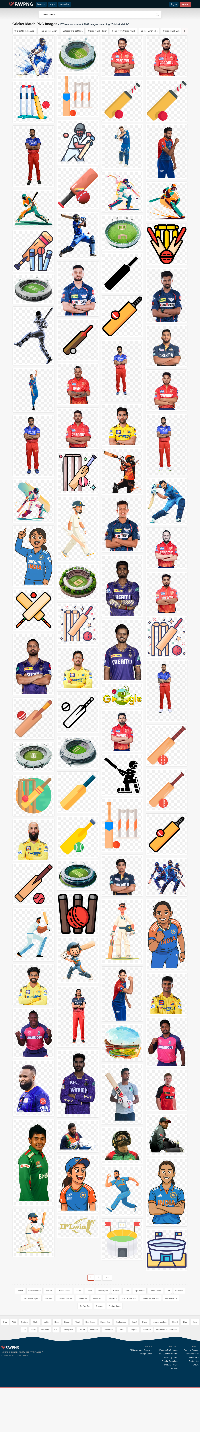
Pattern (24, 1322)
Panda (82, 1330)
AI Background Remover (141, 1350)
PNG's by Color (170, 1357)
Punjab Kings (114, 1306)
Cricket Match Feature (24, 31)
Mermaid (45, 1330)
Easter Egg (105, 1322)
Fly (24, 1330)
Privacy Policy (192, 1354)
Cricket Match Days (172, 31)
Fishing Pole (68, 1330)
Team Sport (98, 1298)
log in (174, 4)
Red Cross (90, 1322)
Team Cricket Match (48, 31)
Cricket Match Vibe (149, 31)
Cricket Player (64, 1291)
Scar (195, 1322)
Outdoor (99, 1306)
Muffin (46, 1322)
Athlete (49, 1291)
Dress (144, 1322)
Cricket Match (34, 1291)
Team (126, 1291)
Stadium (48, 1298)
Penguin (133, 1330)
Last (107, 1277)
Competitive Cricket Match (123, 31)
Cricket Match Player (97, 31)
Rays (33, 1330)
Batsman (113, 1298)
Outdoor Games (65, 1298)
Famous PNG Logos (168, 1350)
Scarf (134, 1322)
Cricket (20, 1291)
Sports (116, 1291)
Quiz (185, 1322)
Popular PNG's (171, 1365)
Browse (174, 1368)
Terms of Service (191, 1350)
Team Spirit (103, 1291)
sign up (185, 4)
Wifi (14, 1322)
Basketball (108, 1330)
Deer (56, 1322)
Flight (35, 1322)
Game (89, 1291)
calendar (64, 4)
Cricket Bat (82, 1298)
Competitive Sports (31, 1298)
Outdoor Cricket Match (73, 31)
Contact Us (193, 1361)
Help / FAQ (193, 1357)
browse (41, 4)
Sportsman (140, 1291)
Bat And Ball (85, 1306)
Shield (175, 1322)
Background (121, 1322)
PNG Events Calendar (167, 1354)
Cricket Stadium (129, 1298)
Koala (66, 1322)
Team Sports (155, 1291)
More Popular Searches (166, 1330)
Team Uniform (171, 1298)
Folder (121, 1330)
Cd (55, 1330)
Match (78, 1291)
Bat (168, 1291)
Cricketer (179, 1291)
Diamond (94, 1330)
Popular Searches (169, 1361)
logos (52, 4)
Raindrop (147, 1330)
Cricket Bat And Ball (150, 1298)
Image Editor (146, 1354)
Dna (5, 1322)
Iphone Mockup (160, 1322)
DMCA (195, 1365)
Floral (77, 1322)
